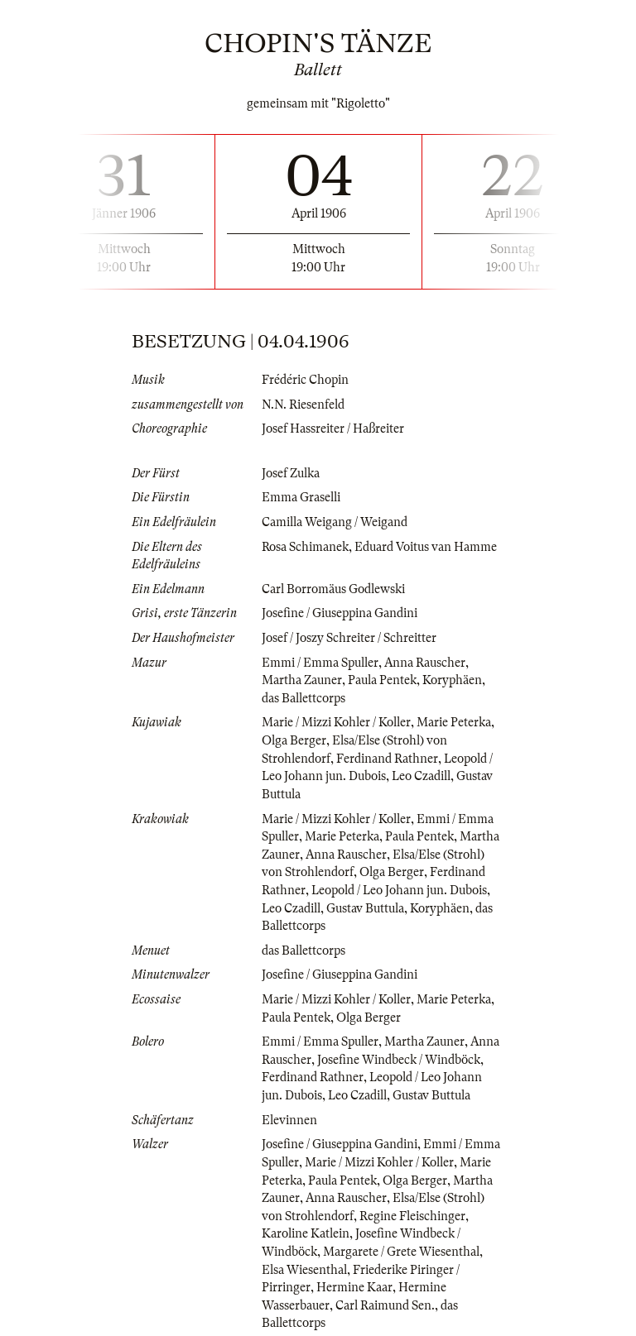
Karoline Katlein (305, 1233)
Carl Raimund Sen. (385, 1305)
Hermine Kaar (354, 1287)
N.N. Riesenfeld (303, 404)
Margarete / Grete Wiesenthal (401, 1251)
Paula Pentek (382, 680)
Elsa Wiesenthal (304, 1269)
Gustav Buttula (365, 908)
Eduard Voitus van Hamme (425, 546)
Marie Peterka (454, 722)
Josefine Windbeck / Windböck (398, 1059)
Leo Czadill (421, 776)
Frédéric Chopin (305, 379)
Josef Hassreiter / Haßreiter (333, 428)
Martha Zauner (302, 680)
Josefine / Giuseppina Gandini (339, 613)
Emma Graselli (301, 497)
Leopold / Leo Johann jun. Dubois (399, 890)
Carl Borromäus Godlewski (333, 589)
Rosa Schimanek (305, 546)
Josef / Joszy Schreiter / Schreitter (349, 637)
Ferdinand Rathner (387, 758)
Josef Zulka (291, 473)
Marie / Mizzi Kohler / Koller (336, 722)
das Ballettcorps (303, 698)
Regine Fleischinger (412, 1216)
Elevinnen (289, 1120)
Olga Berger (294, 740)
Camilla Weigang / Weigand (334, 522)
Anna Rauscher (424, 662)
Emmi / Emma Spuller (320, 662)
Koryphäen (452, 680)
